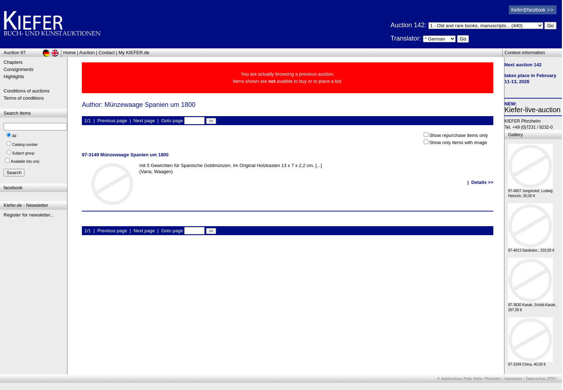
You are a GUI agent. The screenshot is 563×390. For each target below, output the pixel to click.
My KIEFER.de (133, 52)
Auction (87, 52)
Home (69, 52)
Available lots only (25, 161)
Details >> (482, 182)
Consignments (18, 69)
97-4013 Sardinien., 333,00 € (531, 248)
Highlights (14, 76)
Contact (107, 52)
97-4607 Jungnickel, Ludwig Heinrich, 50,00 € (530, 191)
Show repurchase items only (458, 135)
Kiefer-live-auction (532, 110)
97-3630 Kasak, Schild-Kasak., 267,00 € (532, 305)
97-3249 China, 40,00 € (530, 362)
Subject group (23, 153)
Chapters (13, 62)
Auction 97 (14, 52)
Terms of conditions (24, 98)
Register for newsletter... (29, 215)
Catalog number (25, 145)
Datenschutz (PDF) (541, 379)
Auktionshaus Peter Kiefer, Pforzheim (471, 379)
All (14, 136)
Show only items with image (458, 142)
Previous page (112, 120)
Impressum (513, 379)
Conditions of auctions (27, 91)
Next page (144, 120)
